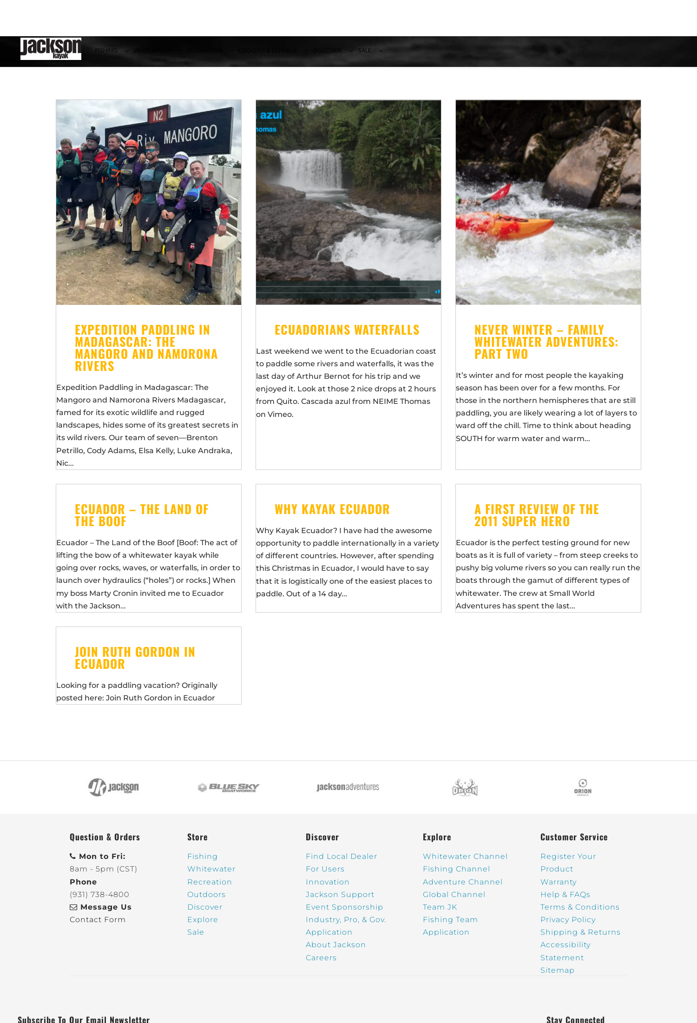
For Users (325, 874)
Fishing (202, 862)
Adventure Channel (463, 887)
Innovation (328, 887)
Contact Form (98, 925)
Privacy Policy (568, 925)
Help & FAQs (565, 900)
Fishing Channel (456, 874)
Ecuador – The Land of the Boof (142, 520)
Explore (202, 925)
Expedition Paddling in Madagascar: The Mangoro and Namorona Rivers (146, 353)
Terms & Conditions (580, 912)
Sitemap (557, 975)
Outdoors (206, 900)
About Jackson (336, 950)
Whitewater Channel (465, 862)
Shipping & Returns (580, 937)
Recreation (209, 887)
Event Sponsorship (344, 912)
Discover (205, 912)
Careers (321, 963)
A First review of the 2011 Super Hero (536, 520)
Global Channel (454, 900)
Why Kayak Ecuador (332, 514)
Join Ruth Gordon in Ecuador (135, 663)
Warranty (558, 887)
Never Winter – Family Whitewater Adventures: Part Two (546, 347)
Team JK (440, 912)
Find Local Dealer (341, 862)
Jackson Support (340, 900)
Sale (195, 937)
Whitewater (211, 874)
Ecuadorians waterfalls (347, 335)
